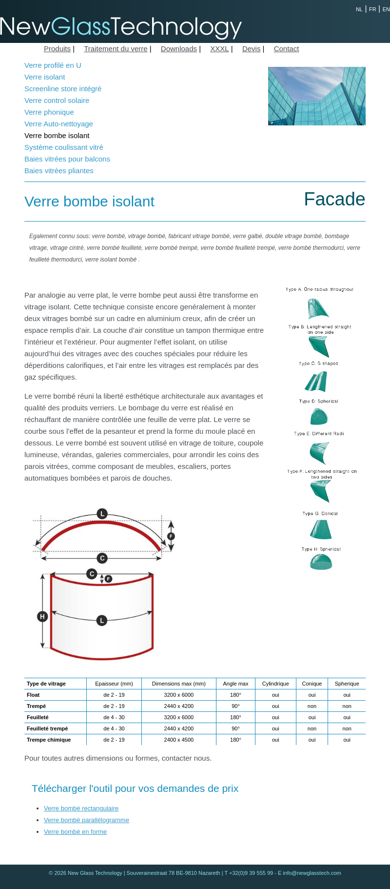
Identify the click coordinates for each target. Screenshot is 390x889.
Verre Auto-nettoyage (58, 124)
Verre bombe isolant (56, 135)
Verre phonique (49, 112)
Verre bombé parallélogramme (86, 820)
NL (359, 9)
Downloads (179, 48)
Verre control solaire (56, 100)
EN (386, 9)
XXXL (219, 48)
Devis (251, 48)
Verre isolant (44, 77)
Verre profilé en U (52, 65)
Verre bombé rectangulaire (81, 808)
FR (372, 9)
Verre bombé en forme (75, 831)
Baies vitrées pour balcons (67, 159)
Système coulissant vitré (63, 147)
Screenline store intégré (62, 88)
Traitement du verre (115, 48)
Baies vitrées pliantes (59, 170)
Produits (57, 48)
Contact (286, 48)
